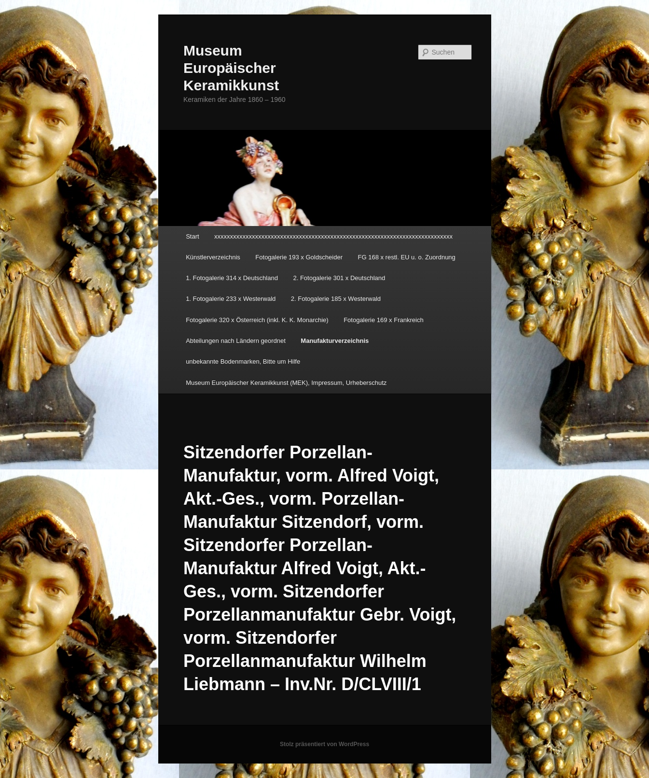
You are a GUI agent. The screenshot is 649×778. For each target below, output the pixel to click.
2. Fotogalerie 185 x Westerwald (336, 298)
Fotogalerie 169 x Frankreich (383, 320)
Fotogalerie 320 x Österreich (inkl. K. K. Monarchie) (257, 320)
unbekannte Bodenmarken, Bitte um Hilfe (243, 361)
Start (192, 236)
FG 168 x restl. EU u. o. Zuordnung (407, 257)
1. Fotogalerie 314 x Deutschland (232, 278)
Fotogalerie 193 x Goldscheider (299, 257)
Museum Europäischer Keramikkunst (231, 67)
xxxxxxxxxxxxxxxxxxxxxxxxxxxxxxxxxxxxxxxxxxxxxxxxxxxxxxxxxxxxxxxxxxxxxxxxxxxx (333, 236)
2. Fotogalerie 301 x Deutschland (339, 278)
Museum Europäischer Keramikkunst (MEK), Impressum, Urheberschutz (286, 382)
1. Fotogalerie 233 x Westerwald (231, 298)
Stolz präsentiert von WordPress (324, 744)
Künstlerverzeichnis (213, 257)
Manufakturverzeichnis (335, 340)
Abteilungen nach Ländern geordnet (236, 340)
